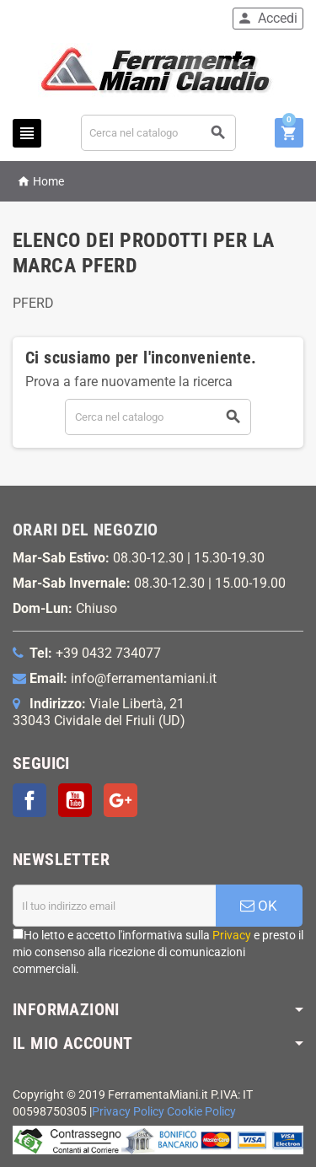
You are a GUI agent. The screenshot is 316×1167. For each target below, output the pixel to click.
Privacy (231, 935)
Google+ (120, 800)
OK (258, 905)
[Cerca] (159, 133)
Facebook (29, 800)
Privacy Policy (128, 1112)
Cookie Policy (201, 1112)
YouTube (75, 800)
